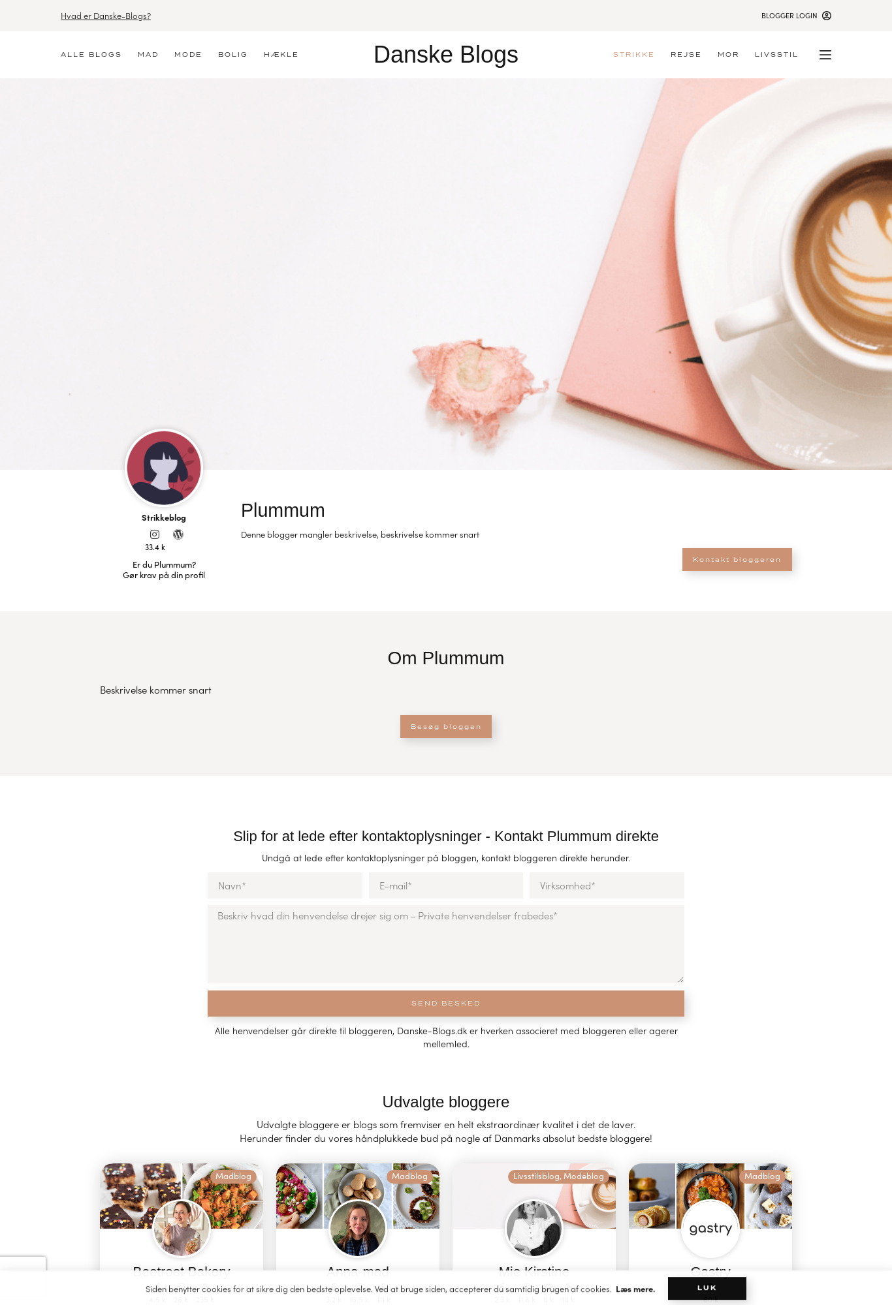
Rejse (686, 54)
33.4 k (155, 547)
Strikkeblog (164, 517)
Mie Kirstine (534, 1271)
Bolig (233, 54)
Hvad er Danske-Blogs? (106, 15)
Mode (188, 54)
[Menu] (825, 55)
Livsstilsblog (536, 1176)
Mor (728, 54)
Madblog (233, 1176)
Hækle (281, 54)
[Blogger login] (796, 15)
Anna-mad (358, 1271)
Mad (148, 54)
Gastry (711, 1271)
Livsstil (777, 54)
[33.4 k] (155, 534)
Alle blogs (91, 54)
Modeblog (584, 1176)
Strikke (634, 54)
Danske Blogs (446, 54)
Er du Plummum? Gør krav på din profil (164, 570)
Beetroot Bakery (181, 1271)
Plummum (294, 508)
